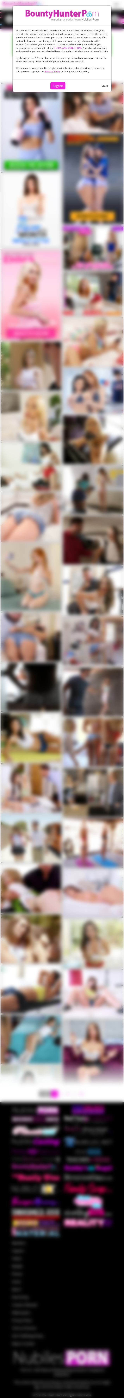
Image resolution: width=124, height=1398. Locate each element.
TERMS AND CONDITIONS (68, 48)
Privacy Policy (52, 71)
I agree (58, 86)
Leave (105, 85)
